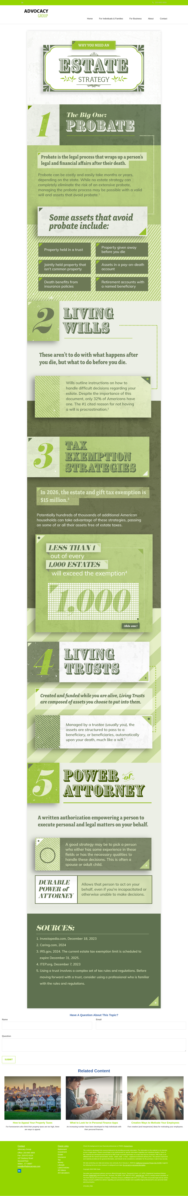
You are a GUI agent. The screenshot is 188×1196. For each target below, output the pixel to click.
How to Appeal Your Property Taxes (32, 1122)
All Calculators (63, 1173)
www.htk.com (140, 1175)
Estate (60, 1154)
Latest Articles (63, 1168)
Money (60, 1162)
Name (5, 1019)
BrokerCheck (128, 1146)
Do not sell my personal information (134, 1165)
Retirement (62, 1149)
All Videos (62, 1170)
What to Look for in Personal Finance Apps (94, 1122)
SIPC (95, 1175)
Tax (59, 1160)
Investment (62, 1152)
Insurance (62, 1157)
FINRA (91, 1175)
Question (6, 1036)
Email (99, 1019)
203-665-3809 (159, 2)
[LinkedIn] (22, 2)
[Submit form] (8, 1059)
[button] (111, 14)
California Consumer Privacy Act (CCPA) (149, 1163)
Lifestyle (61, 1165)
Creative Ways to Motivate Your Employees (155, 1122)
